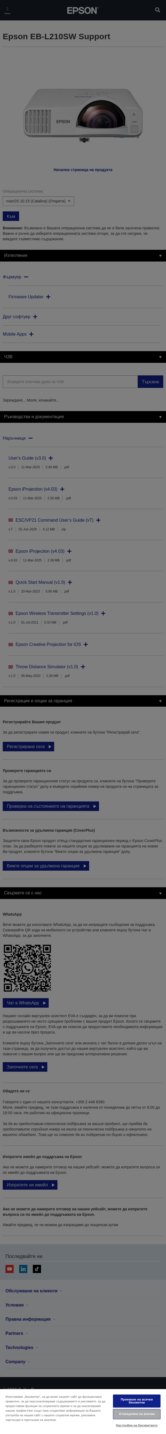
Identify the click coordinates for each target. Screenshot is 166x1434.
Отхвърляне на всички (137, 1413)
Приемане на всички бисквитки (137, 1401)
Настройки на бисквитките (137, 1425)
